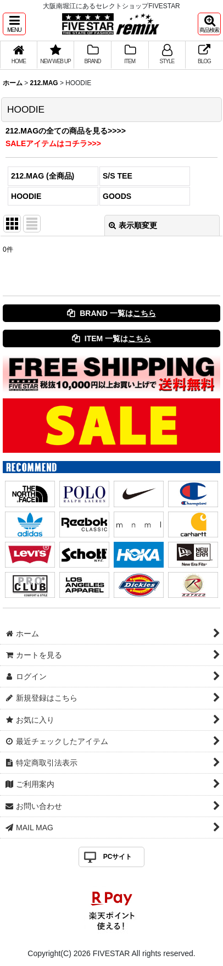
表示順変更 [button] (133, 225)
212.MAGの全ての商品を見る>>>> (65, 130)
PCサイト (117, 856)
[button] (14, 24)
